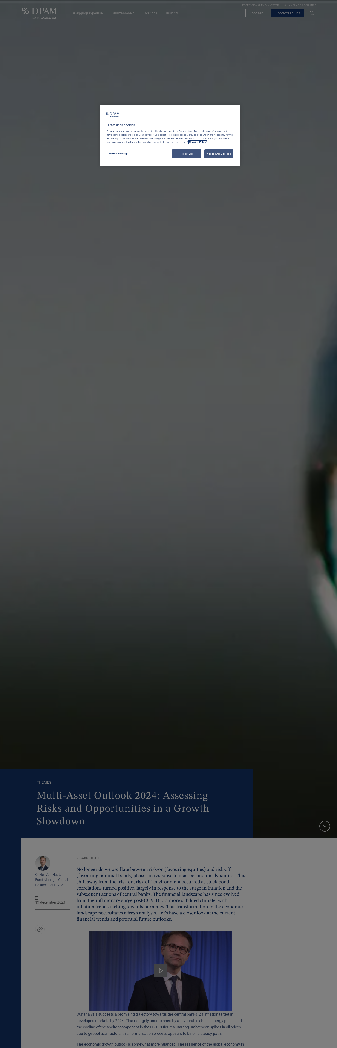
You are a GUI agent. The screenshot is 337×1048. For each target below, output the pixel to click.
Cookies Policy (197, 142)
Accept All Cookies (219, 153)
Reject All (187, 153)
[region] (170, 135)
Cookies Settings (117, 153)
